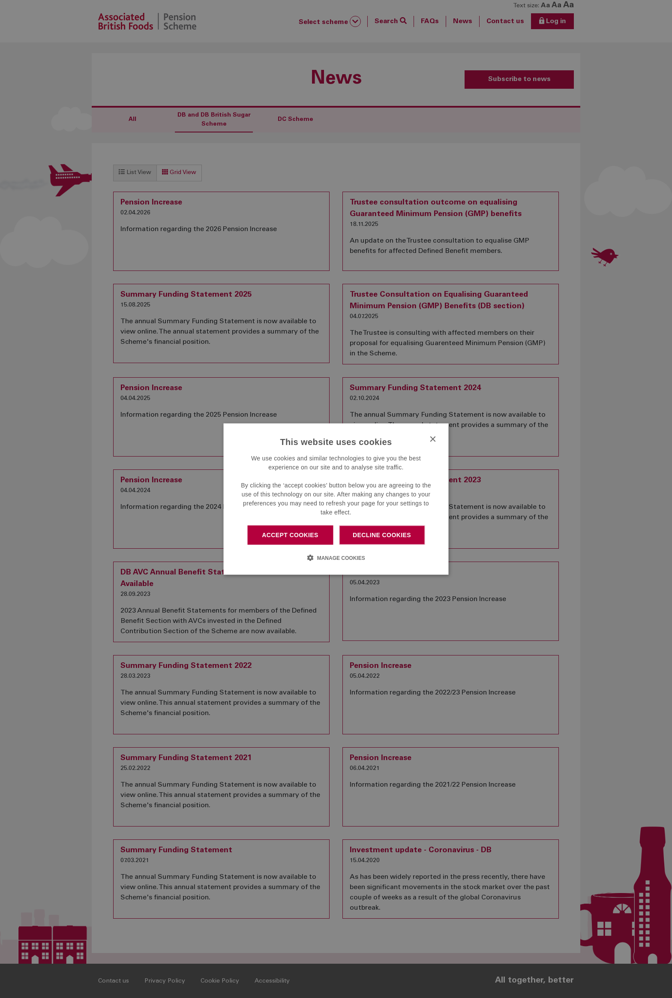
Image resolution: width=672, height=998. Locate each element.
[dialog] (336, 499)
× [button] (432, 439)
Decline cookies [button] (382, 535)
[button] (336, 557)
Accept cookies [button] (290, 535)
